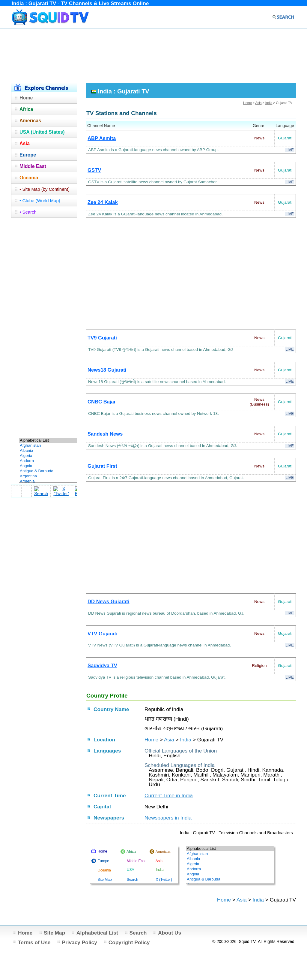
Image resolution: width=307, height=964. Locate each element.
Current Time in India (169, 795)
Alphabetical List (97, 933)
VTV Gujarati (103, 634)
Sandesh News (105, 434)
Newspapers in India (168, 818)
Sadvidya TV (102, 665)
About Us (169, 933)
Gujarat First (102, 466)
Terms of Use (34, 942)
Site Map (54, 933)
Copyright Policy (129, 942)
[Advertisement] (153, 54)
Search (138, 933)
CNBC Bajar (102, 402)
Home (247, 103)
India (268, 103)
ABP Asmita (102, 138)
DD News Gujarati (109, 601)
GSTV (94, 170)
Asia (258, 103)
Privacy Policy (79, 942)
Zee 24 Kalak (103, 202)
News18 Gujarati (107, 370)
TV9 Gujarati (102, 338)
